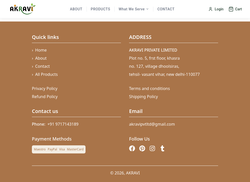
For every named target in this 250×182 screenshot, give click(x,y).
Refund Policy (45, 96)
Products (100, 9)
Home (39, 50)
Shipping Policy (143, 96)
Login (216, 9)
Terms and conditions (149, 88)
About (76, 9)
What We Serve (134, 9)
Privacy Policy (44, 88)
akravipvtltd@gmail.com (152, 124)
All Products (45, 74)
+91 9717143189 (62, 124)
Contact (166, 9)
